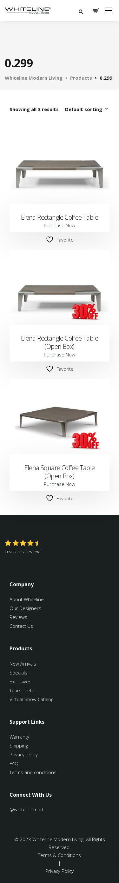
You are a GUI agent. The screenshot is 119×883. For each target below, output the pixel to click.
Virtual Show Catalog (32, 699)
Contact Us (21, 626)
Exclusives (20, 681)
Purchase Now (59, 225)
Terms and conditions (33, 772)
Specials (18, 672)
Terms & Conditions (59, 855)
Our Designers (25, 608)
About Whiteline (27, 599)
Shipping (19, 745)
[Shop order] (87, 109)
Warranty (20, 737)
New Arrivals (23, 664)
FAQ (14, 763)
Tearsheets (22, 690)
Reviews (18, 617)
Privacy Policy (24, 754)
